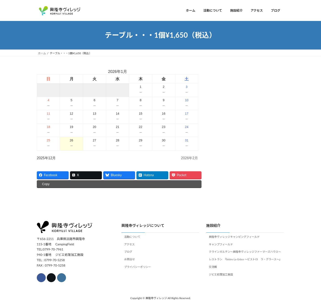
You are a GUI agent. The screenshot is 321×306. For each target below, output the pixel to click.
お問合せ (129, 259)
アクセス (129, 244)
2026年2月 (189, 158)
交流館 (213, 267)
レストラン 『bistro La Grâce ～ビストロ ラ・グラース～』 (245, 259)
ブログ (128, 252)
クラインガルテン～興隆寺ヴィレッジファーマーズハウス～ (245, 252)
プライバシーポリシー (137, 267)
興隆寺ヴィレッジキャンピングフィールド (234, 236)
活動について (132, 236)
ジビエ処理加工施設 (221, 274)
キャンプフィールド (221, 244)
